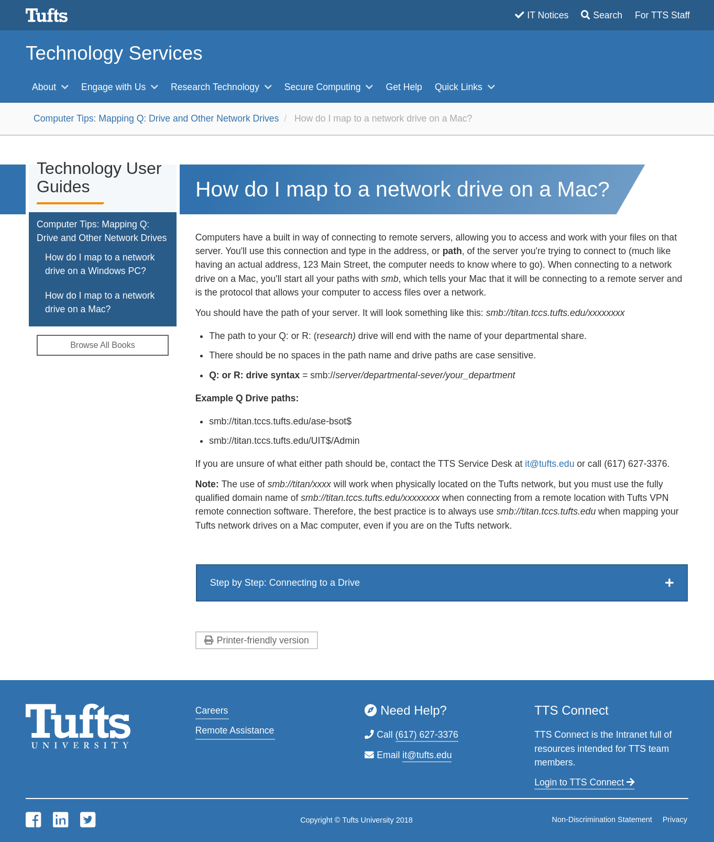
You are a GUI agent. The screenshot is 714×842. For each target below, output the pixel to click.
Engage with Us (114, 87)
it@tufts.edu (551, 463)
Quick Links (460, 87)
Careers (211, 710)
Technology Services (114, 53)
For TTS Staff (662, 15)
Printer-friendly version (263, 640)
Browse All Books (102, 345)
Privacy (675, 819)
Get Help (404, 87)
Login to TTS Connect (584, 782)
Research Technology (216, 87)
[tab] (442, 583)
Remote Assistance (234, 730)
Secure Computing (324, 87)
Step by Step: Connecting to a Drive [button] (285, 582)
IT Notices (547, 15)
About (45, 87)
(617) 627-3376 (427, 734)
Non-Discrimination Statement (602, 819)
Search (607, 15)
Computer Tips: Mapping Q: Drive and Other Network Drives (156, 118)
